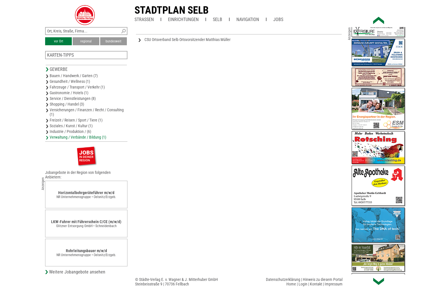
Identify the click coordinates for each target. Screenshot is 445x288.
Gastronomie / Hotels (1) (69, 92)
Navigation (247, 19)
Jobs (278, 19)
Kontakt (316, 284)
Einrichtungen (183, 19)
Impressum (334, 284)
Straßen (144, 19)
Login (303, 284)
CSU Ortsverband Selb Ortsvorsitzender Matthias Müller (187, 39)
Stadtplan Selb (172, 10)
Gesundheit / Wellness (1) (70, 81)
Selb (217, 19)
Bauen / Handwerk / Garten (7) (74, 75)
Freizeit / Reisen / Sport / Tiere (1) (76, 120)
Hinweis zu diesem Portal (323, 279)
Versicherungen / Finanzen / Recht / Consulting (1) (87, 112)
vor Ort (58, 41)
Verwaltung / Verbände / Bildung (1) (78, 137)
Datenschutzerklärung (283, 279)
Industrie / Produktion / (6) (70, 131)
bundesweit (113, 41)
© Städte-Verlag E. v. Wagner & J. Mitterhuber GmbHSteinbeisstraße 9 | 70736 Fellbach (176, 281)
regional (86, 41)
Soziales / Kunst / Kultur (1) (71, 126)
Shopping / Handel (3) (67, 104)
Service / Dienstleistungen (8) (73, 98)
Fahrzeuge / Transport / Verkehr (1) (77, 87)
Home (291, 284)
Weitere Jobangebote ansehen (77, 272)
